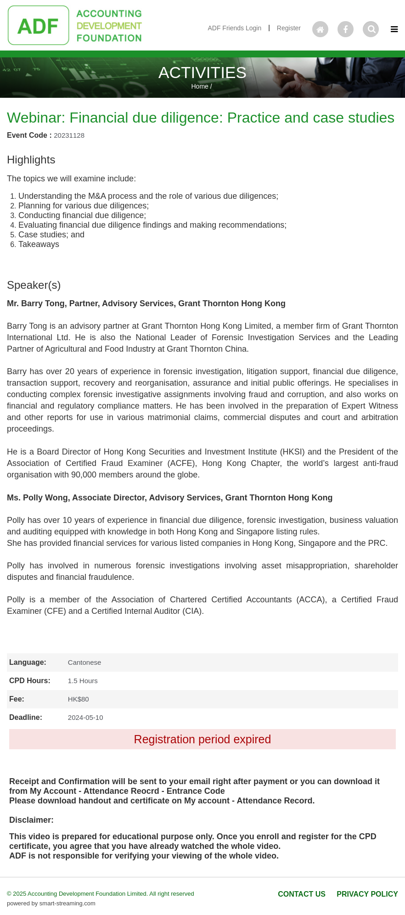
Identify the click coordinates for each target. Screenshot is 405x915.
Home (199, 86)
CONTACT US (302, 894)
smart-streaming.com (67, 903)
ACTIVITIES (202, 72)
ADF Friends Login (234, 28)
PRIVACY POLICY (367, 894)
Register (289, 28)
